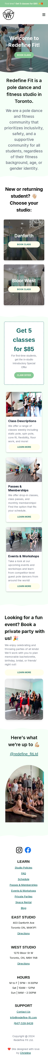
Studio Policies (23, 867)
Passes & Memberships (24, 884)
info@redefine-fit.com (23, 1017)
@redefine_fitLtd (24, 754)
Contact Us (23, 1011)
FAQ (23, 873)
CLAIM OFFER (24, 375)
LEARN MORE (24, 447)
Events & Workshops (23, 890)
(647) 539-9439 (23, 1023)
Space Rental (23, 902)
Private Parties (23, 896)
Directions (23, 933)
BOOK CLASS (24, 55)
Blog (23, 908)
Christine (25, 1052)
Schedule (23, 879)
